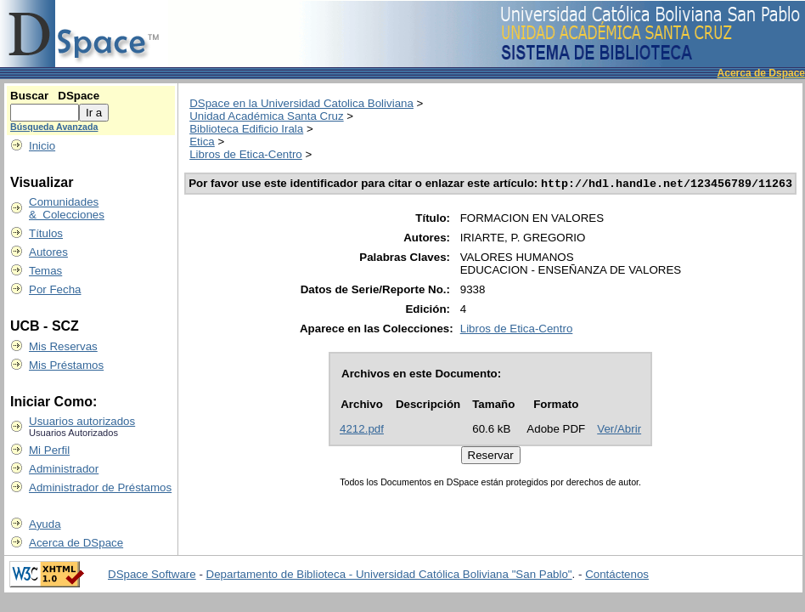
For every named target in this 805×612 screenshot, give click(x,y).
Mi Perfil (49, 450)
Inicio (42, 145)
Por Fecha (55, 289)
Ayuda (45, 524)
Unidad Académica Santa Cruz (266, 116)
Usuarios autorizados (82, 421)
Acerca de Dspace (761, 73)
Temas (45, 270)
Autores (48, 252)
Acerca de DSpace (76, 542)
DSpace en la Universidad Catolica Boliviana (301, 103)
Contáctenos (617, 574)
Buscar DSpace (54, 95)
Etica (202, 141)
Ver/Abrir (619, 430)
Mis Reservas (63, 346)
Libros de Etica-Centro (245, 154)
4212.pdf (362, 430)
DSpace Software (152, 574)
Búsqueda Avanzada (54, 127)
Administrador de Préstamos (100, 487)
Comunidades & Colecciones (66, 208)
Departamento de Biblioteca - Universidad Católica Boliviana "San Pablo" (389, 574)
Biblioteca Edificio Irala (246, 128)
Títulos (46, 233)
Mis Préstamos (66, 365)
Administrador (64, 468)
